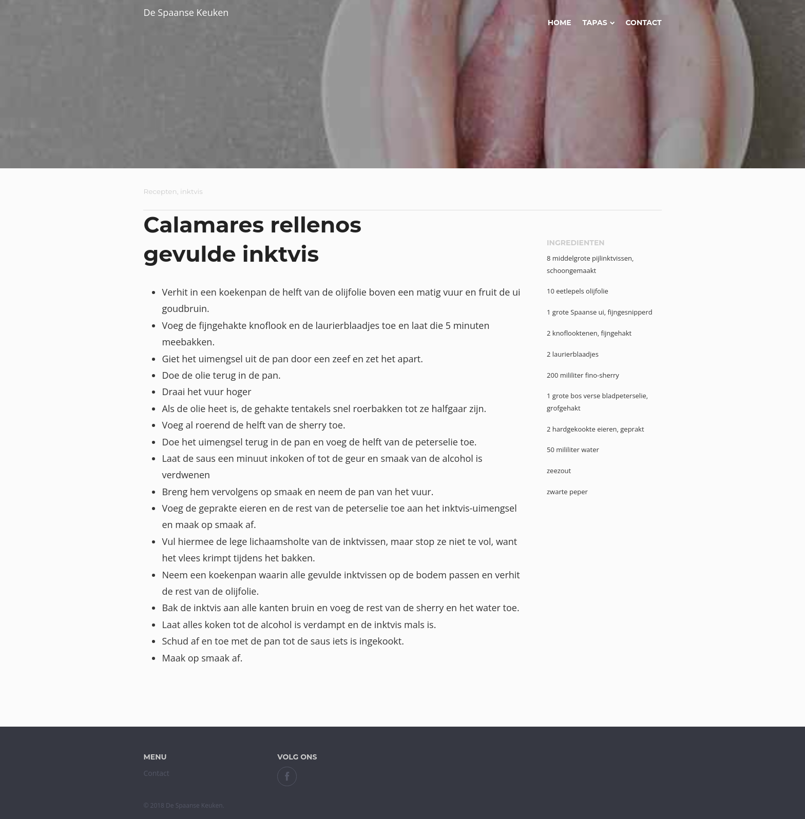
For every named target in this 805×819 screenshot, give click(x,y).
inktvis (191, 191)
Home (559, 22)
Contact (643, 22)
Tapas (598, 22)
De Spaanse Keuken (185, 12)
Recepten (160, 191)
